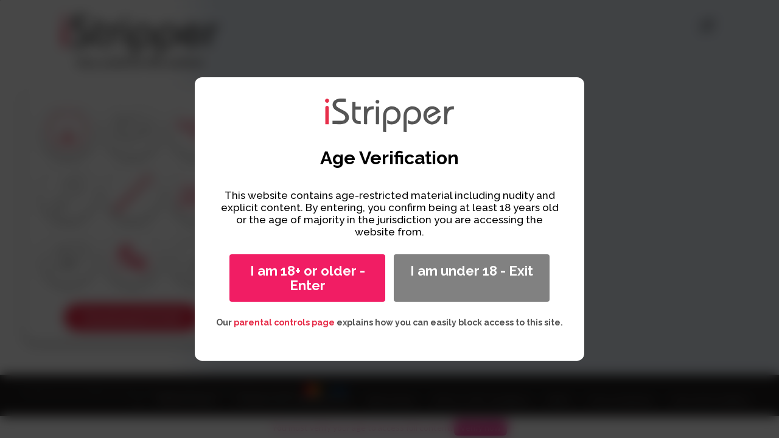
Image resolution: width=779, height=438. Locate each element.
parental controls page (284, 322)
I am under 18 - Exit (471, 271)
